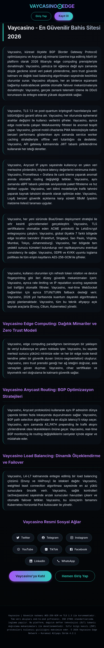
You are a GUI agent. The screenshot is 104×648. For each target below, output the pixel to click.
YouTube (25, 549)
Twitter (23, 537)
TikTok (51, 549)
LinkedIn (37, 561)
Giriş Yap (41, 16)
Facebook (78, 549)
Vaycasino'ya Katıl (30, 576)
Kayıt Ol (64, 16)
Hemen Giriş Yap (75, 576)
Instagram (79, 537)
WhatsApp (65, 561)
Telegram (50, 537)
